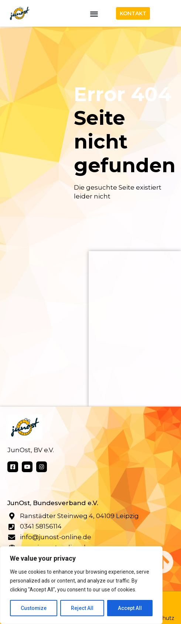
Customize (34, 608)
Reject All (82, 608)
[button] (94, 13)
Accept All (130, 608)
